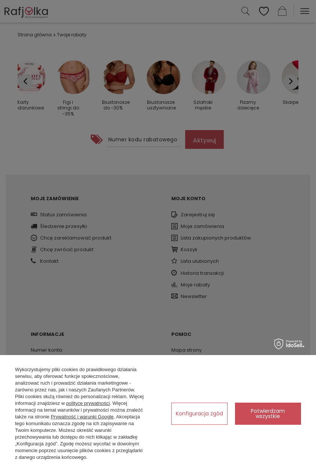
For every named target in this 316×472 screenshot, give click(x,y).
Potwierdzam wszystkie (268, 413)
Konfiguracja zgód (199, 413)
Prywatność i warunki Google (82, 417)
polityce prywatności (88, 403)
